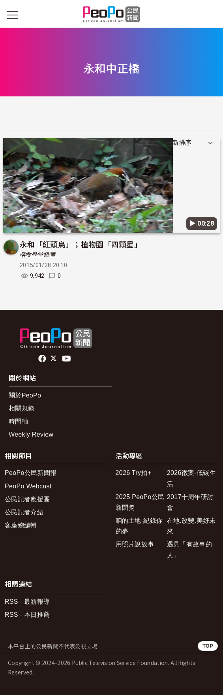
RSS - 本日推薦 (27, 614)
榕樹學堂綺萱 (38, 254)
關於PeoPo (25, 395)
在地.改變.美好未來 (191, 526)
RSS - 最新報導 (27, 601)
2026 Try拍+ (134, 472)
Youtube (67, 359)
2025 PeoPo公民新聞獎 (140, 502)
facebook (42, 359)
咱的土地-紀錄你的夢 (139, 526)
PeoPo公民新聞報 (30, 472)
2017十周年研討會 (190, 502)
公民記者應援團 (27, 499)
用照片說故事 (135, 544)
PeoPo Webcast (28, 486)
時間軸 (18, 421)
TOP (207, 646)
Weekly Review (31, 434)
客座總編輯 (21, 525)
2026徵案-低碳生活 (191, 478)
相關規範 (21, 408)
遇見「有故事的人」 (189, 549)
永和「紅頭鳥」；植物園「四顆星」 (81, 244)
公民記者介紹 (24, 512)
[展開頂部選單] (210, 15)
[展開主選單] (13, 15)
